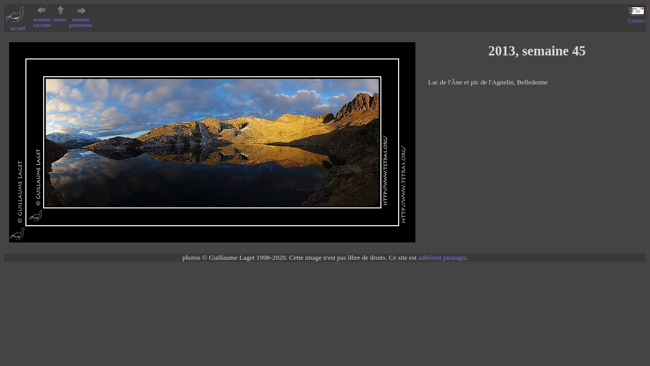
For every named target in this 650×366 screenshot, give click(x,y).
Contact (636, 17)
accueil (17, 25)
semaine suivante (42, 19)
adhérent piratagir (442, 257)
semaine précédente (80, 19)
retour (60, 16)
